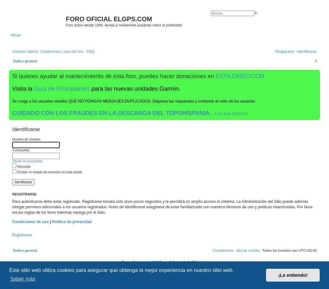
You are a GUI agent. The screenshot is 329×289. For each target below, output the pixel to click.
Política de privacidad (72, 222)
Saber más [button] (22, 279)
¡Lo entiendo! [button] (292, 275)
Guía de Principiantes (62, 89)
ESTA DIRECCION (240, 76)
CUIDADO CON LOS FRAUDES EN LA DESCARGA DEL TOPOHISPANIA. (112, 113)
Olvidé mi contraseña (27, 161)
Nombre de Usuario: (26, 139)
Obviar (16, 35)
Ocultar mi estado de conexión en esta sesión (47, 172)
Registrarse (22, 235)
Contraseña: (21, 150)
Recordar (21, 166)
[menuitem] (62, 51)
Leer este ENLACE (231, 114)
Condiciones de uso (30, 222)
